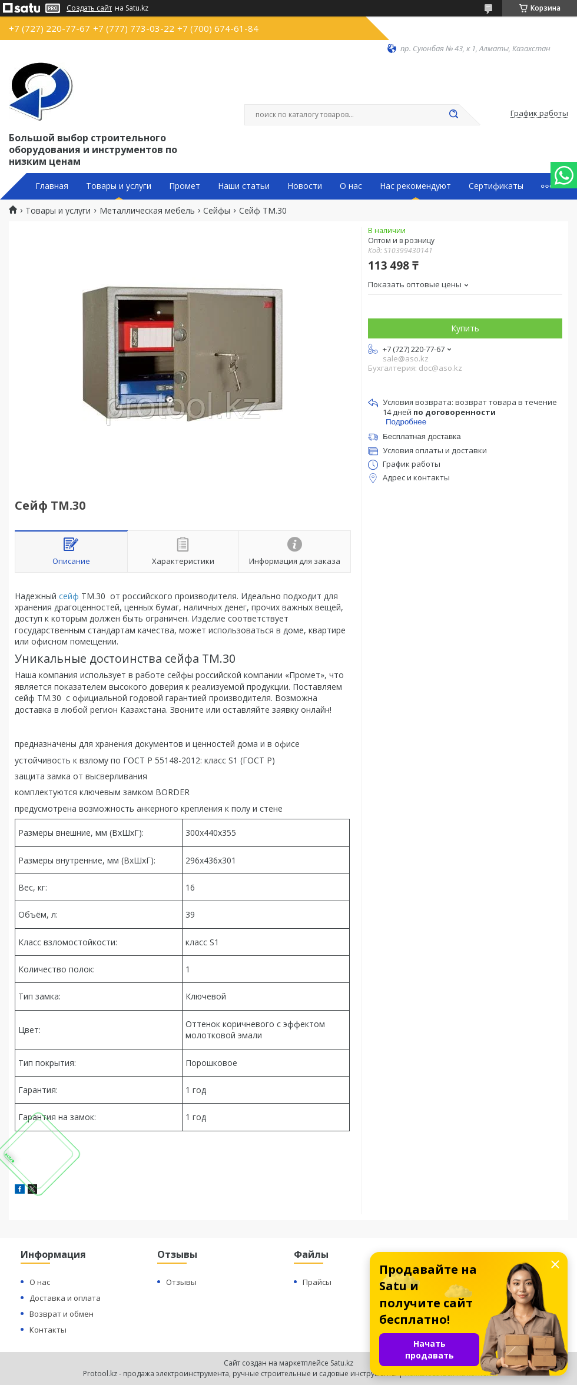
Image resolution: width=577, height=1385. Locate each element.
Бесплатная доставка (422, 436)
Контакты (48, 1329)
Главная (51, 186)
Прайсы (317, 1282)
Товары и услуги (118, 186)
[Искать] (453, 114)
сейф (69, 596)
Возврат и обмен (61, 1313)
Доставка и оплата (65, 1298)
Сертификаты (496, 186)
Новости (304, 186)
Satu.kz (341, 1363)
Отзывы (181, 1282)
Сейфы (216, 210)
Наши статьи (244, 186)
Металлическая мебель (147, 210)
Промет (184, 186)
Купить (465, 328)
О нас (351, 186)
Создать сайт (89, 8)
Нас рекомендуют (415, 186)
